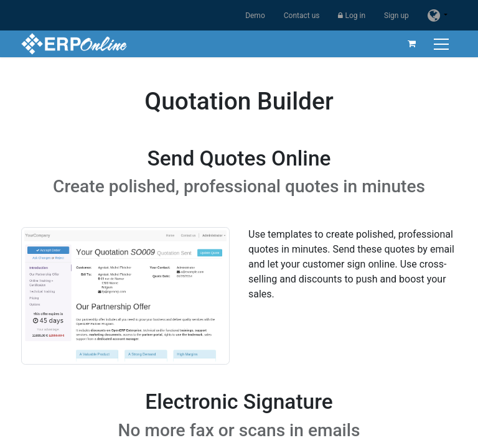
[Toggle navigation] (442, 44)
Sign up (396, 15)
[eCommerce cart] (411, 43)
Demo (255, 15)
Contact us (302, 15)
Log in (351, 15)
